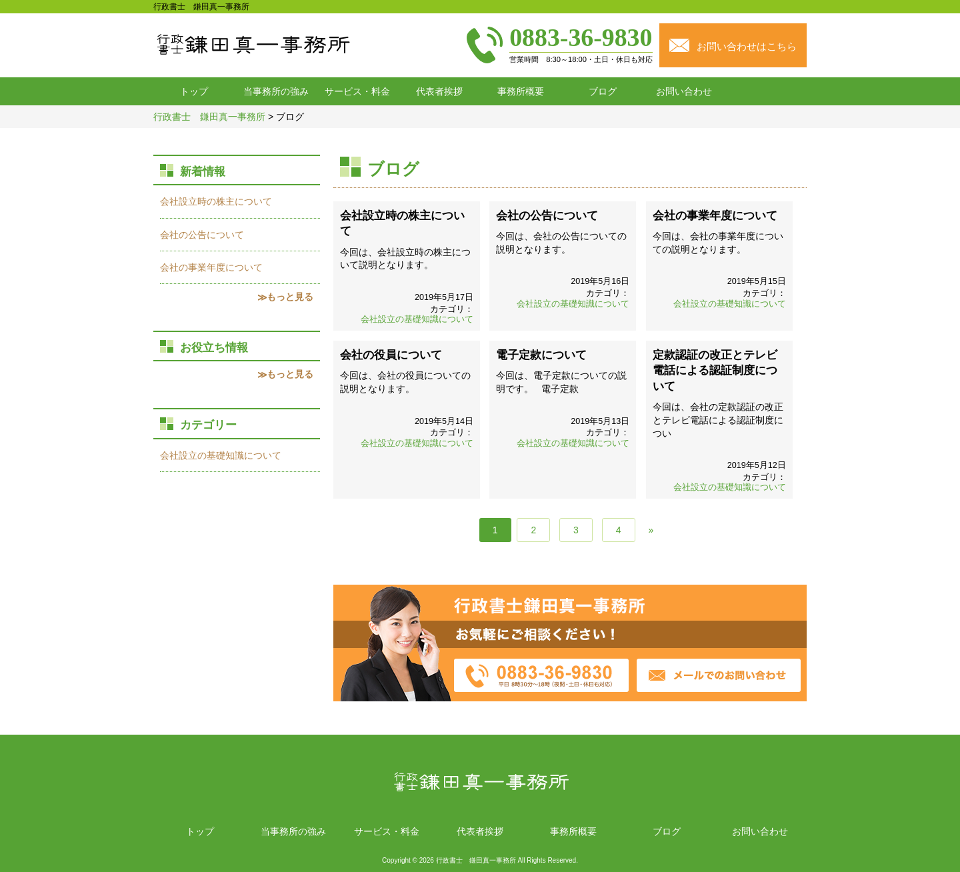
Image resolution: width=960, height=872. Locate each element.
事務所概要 (520, 91)
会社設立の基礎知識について (417, 319)
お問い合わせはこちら (747, 46)
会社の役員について (391, 355)
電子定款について (541, 355)
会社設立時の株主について (216, 201)
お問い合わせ (684, 91)
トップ (194, 91)
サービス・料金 (357, 91)
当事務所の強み (276, 91)
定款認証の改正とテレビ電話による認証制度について (715, 371)
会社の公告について (547, 215)
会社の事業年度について (715, 215)
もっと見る (290, 296)
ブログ (603, 91)
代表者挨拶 (439, 91)
